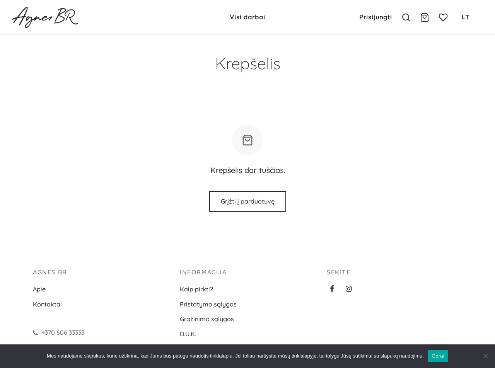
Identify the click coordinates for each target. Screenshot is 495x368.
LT (465, 17)
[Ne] (485, 356)
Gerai (438, 356)
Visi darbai (247, 17)
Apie (39, 289)
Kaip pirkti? (196, 289)
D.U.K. (188, 334)
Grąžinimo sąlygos (207, 319)
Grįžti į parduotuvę (248, 201)
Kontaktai (47, 304)
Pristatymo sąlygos (208, 304)
